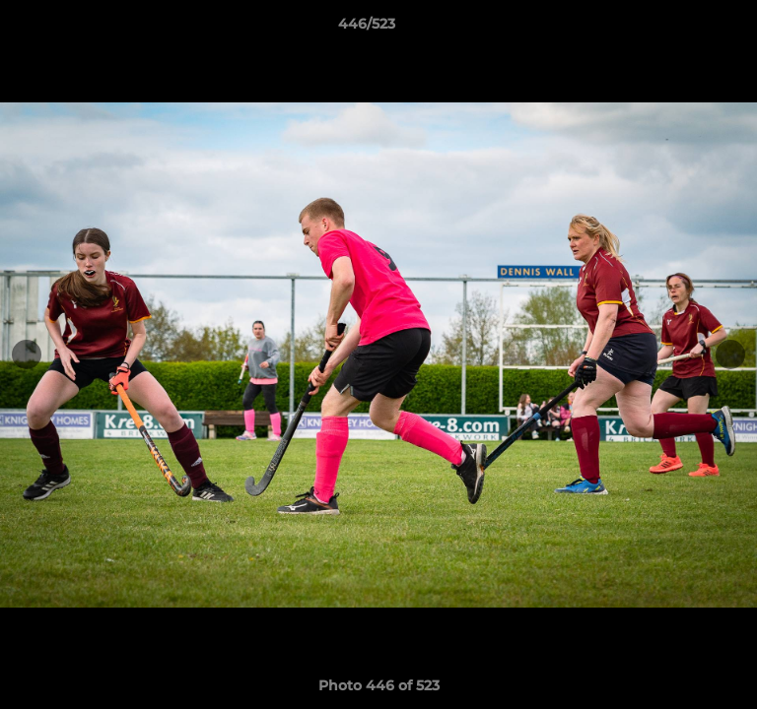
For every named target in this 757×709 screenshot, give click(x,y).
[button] (686, 28)
